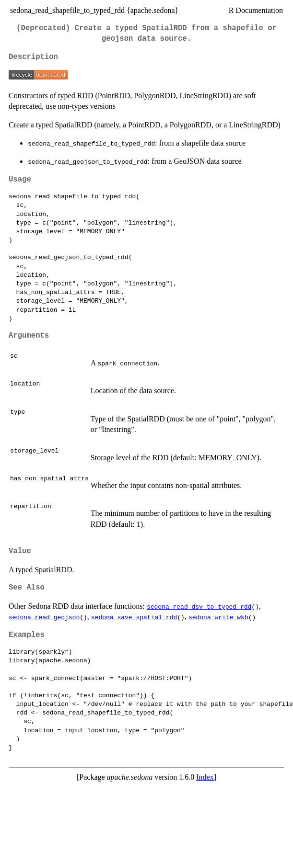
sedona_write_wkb (218, 617)
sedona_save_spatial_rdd (134, 617)
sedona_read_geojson (44, 617)
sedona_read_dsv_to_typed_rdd (199, 606)
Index (204, 777)
